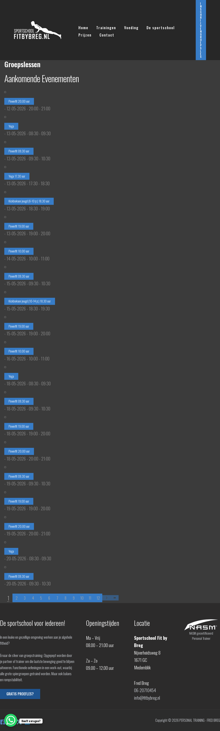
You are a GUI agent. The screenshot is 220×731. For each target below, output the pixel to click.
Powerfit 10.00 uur (19, 251)
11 (90, 598)
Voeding (129, 26)
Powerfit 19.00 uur (19, 226)
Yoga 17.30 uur (17, 176)
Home (83, 26)
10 (82, 598)
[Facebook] (3, 722)
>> (114, 597)
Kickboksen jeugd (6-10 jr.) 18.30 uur (29, 201)
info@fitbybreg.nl (147, 697)
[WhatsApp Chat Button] (10, 720)
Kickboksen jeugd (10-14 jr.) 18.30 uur (30, 301)
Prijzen (84, 33)
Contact (105, 33)
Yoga (11, 126)
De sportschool (158, 26)
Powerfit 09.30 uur (19, 151)
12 (98, 598)
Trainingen (105, 26)
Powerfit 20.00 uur (19, 101)
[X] (19, 722)
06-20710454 (145, 690)
